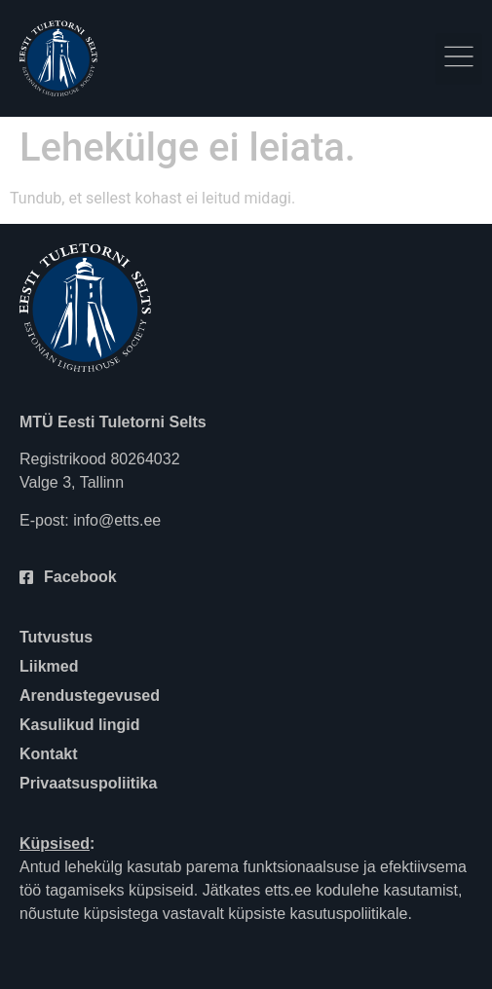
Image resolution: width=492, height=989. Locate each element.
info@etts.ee (117, 520)
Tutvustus (56, 637)
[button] (458, 59)
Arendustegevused (89, 695)
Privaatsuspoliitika (88, 783)
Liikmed (48, 666)
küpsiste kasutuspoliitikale (317, 913)
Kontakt (48, 754)
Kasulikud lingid (79, 724)
